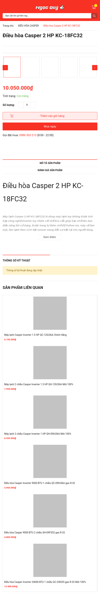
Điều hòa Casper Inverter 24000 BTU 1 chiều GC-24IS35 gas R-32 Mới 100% (45, 582)
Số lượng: (9, 105)
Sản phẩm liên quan (23, 287)
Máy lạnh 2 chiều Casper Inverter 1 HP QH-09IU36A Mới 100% (37, 433)
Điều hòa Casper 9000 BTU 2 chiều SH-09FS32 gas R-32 (34, 532)
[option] (12, 67)
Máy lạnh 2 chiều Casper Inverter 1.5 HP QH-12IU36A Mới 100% (38, 384)
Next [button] (94, 67)
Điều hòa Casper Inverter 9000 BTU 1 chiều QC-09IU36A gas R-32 (39, 483)
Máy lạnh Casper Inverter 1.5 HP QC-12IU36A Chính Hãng (35, 334)
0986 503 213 (27, 135)
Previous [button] (5, 67)
